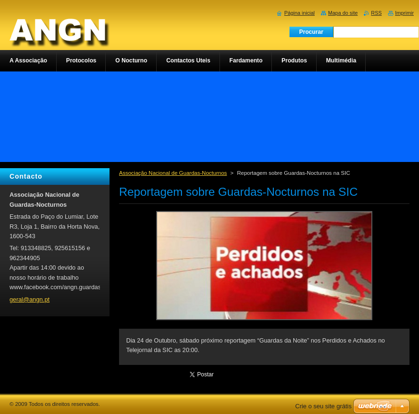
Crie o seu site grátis (323, 406)
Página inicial (299, 13)
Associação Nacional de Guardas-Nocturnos (173, 173)
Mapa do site (343, 13)
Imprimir (404, 13)
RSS (376, 13)
